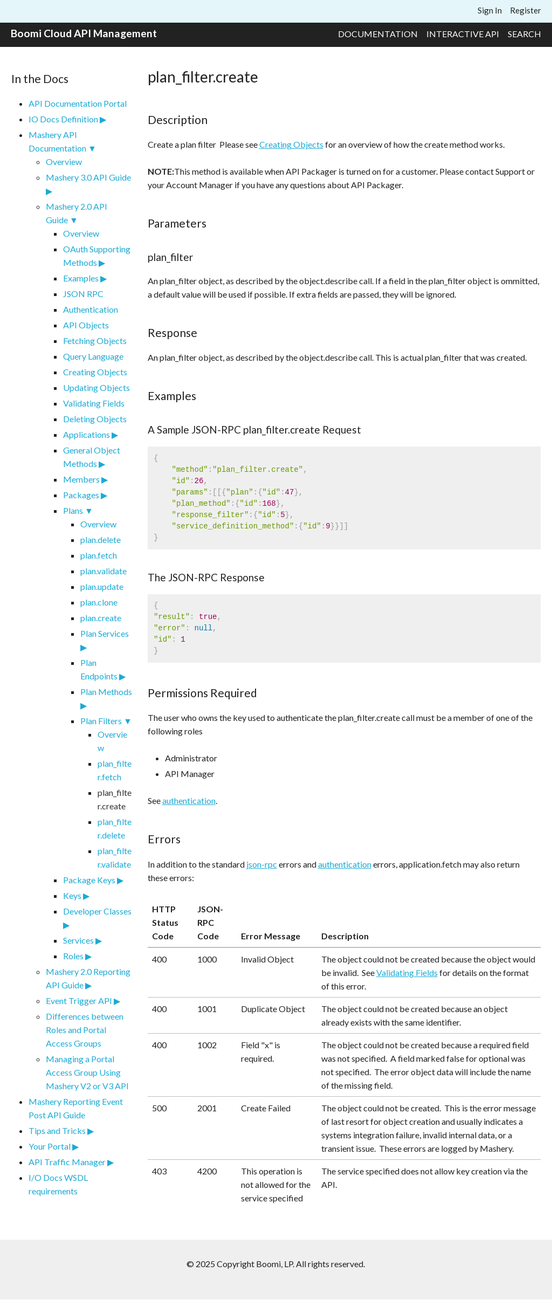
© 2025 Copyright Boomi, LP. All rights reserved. (276, 1264)
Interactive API (462, 34)
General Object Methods (91, 457)
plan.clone (99, 602)
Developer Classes (97, 911)
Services (78, 940)
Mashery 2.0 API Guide (76, 213)
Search (524, 34)
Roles (73, 956)
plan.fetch (98, 555)
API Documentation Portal (78, 103)
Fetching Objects (95, 340)
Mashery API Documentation (57, 141)
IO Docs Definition (63, 119)
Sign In (490, 10)
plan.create (100, 618)
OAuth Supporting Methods (96, 255)
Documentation (378, 34)
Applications (86, 434)
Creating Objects (95, 372)
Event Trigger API (79, 1000)
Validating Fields (94, 403)
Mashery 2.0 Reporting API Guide (88, 978)
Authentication (90, 309)
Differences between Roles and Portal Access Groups (84, 1029)
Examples (81, 278)
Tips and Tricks (57, 1130)
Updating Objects (96, 387)
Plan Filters (101, 721)
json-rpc (261, 864)
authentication (189, 800)
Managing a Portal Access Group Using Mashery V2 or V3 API (87, 1072)
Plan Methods (106, 691)
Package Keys (89, 880)
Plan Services (104, 633)
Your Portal (50, 1146)
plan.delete (100, 539)
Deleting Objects (95, 419)
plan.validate (103, 571)
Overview (64, 161)
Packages (81, 495)
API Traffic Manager (67, 1162)
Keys (72, 895)
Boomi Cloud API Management (84, 33)
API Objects (86, 325)
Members (81, 479)
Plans (73, 510)
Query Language (93, 356)
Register (525, 10)
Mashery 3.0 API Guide (88, 177)
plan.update (101, 586)
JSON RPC (83, 293)
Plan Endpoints (99, 669)
